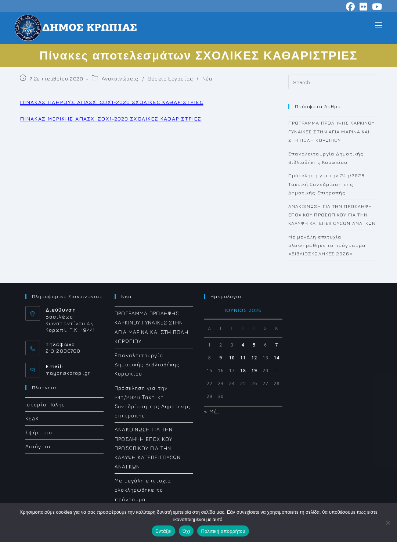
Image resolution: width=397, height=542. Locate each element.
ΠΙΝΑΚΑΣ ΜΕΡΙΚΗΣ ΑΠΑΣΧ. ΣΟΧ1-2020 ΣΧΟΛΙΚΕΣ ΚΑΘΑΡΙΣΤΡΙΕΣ (110, 118)
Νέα (207, 78)
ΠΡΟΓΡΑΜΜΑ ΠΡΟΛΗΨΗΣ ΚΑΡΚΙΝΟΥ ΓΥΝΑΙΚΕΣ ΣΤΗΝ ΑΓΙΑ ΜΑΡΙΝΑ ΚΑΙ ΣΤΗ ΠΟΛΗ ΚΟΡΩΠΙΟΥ (331, 131)
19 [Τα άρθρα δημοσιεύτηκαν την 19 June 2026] (254, 370)
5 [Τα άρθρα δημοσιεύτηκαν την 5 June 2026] (254, 345)
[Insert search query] (332, 82)
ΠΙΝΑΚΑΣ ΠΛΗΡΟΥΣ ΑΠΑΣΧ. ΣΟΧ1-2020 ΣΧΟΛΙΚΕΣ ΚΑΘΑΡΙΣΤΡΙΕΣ (111, 102)
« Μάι (212, 411)
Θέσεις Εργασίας (170, 78)
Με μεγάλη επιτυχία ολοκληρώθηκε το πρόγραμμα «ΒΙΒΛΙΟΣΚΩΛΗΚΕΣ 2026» (327, 245)
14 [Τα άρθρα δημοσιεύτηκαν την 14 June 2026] (276, 358)
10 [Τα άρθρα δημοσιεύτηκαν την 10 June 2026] (232, 358)
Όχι (186, 531)
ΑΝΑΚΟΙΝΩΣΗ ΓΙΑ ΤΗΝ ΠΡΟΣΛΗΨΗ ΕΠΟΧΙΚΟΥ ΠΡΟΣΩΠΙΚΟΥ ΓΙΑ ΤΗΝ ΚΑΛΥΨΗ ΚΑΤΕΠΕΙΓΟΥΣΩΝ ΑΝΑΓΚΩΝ (332, 214)
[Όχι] (387, 522)
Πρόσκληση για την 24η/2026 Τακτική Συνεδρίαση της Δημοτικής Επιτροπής (326, 183)
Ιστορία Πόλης (45, 404)
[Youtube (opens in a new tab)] (376, 6)
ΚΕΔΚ (32, 418)
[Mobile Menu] (378, 25)
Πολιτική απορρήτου (223, 531)
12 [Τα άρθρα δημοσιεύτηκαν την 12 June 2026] (254, 358)
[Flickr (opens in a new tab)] (363, 6)
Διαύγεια (38, 446)
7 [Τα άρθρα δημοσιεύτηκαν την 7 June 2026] (276, 345)
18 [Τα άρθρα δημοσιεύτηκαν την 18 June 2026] (243, 370)
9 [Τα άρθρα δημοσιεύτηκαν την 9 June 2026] (220, 358)
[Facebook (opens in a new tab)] (350, 6)
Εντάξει (163, 531)
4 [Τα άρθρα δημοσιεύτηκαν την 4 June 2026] (243, 345)
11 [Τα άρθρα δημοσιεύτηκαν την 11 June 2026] (243, 358)
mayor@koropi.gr (68, 373)
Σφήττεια (39, 432)
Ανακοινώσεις (120, 78)
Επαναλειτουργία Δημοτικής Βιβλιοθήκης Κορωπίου (147, 364)
